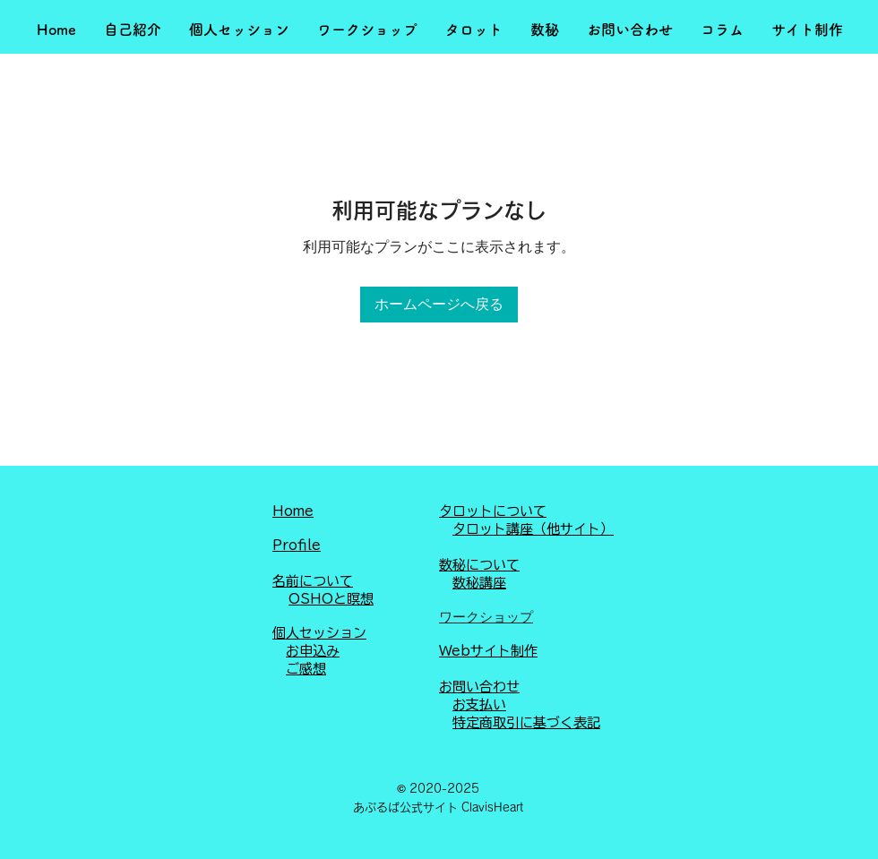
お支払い (479, 704)
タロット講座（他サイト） (533, 529)
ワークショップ (486, 616)
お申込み (313, 650)
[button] (132, 30)
